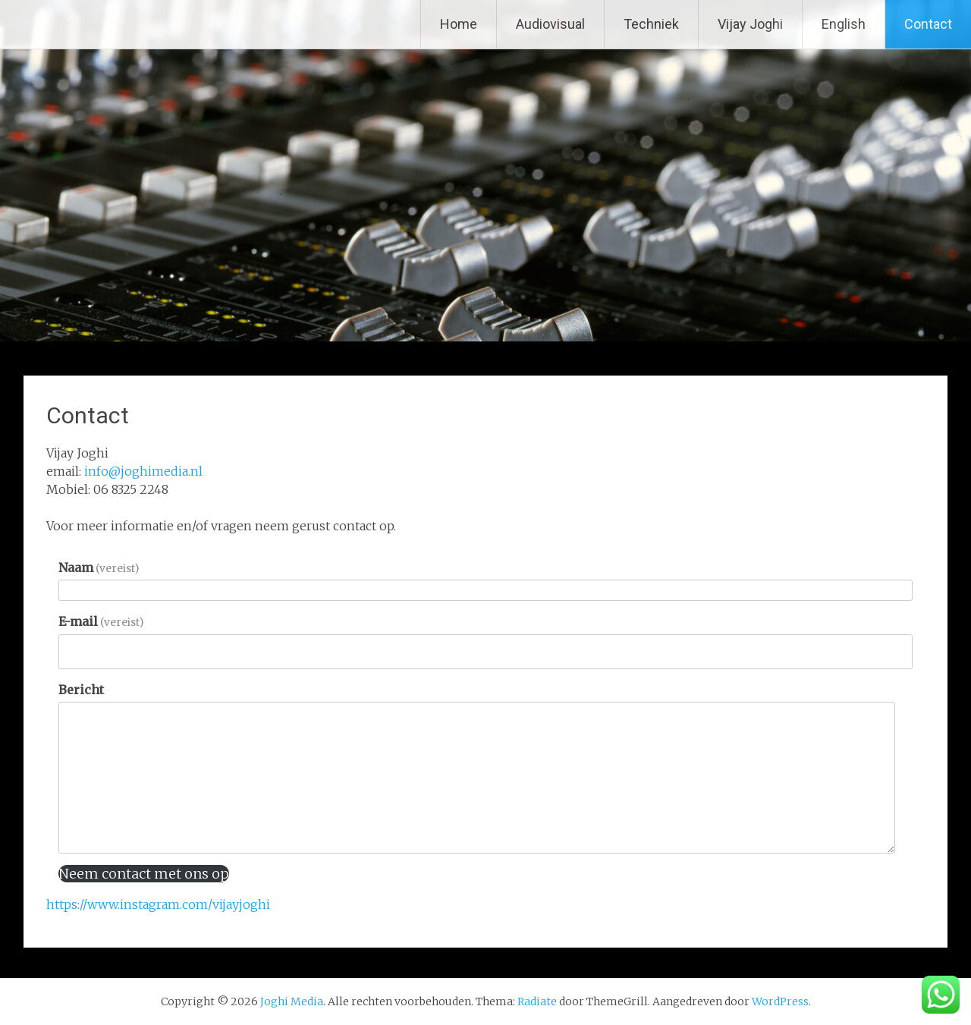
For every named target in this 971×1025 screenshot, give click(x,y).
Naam (98, 567)
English (844, 24)
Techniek (651, 24)
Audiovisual (550, 24)
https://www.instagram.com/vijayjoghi (158, 904)
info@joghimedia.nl (143, 471)
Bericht (81, 689)
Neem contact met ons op (143, 873)
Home (458, 24)
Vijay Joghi (750, 24)
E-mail (100, 621)
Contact (928, 24)
